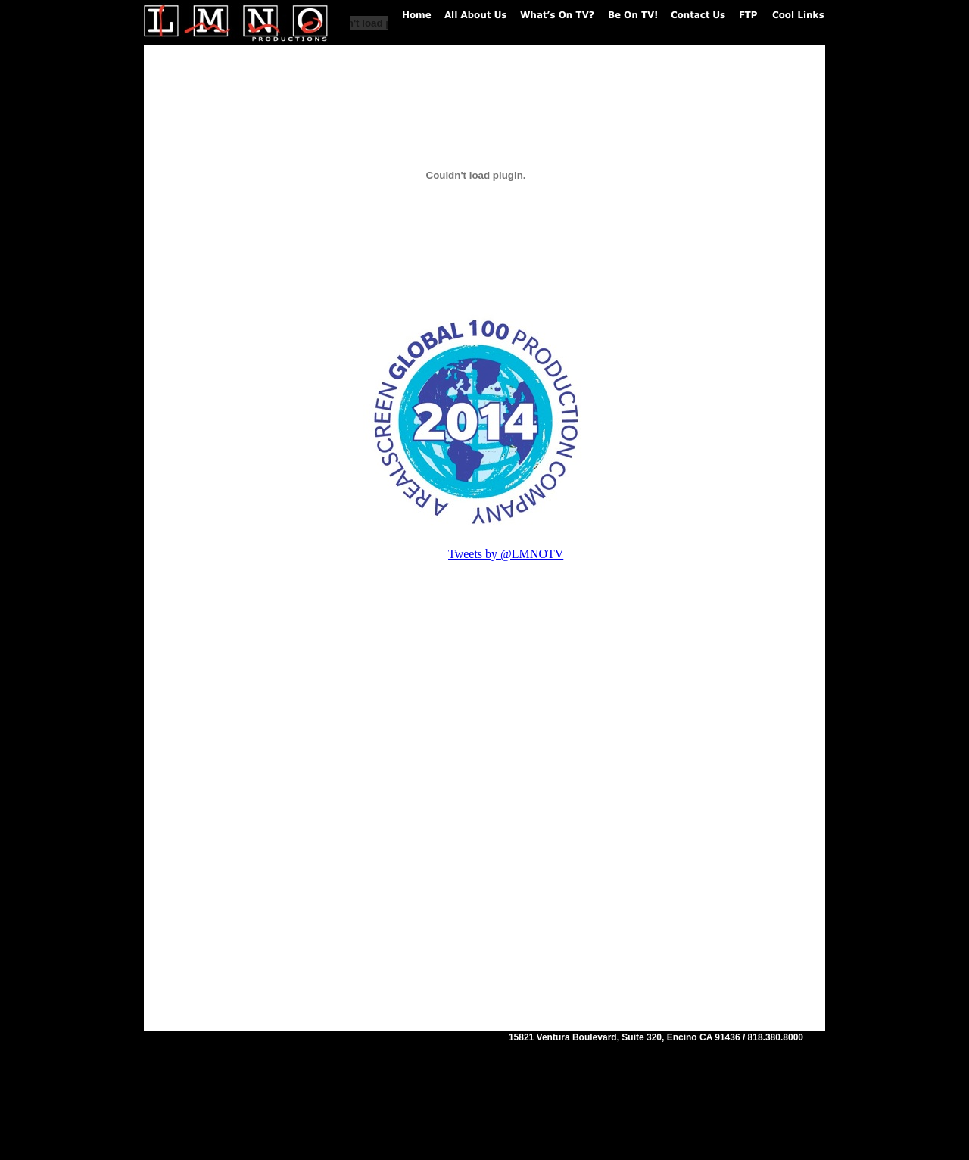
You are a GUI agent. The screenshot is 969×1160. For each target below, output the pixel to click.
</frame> (294, 771)
